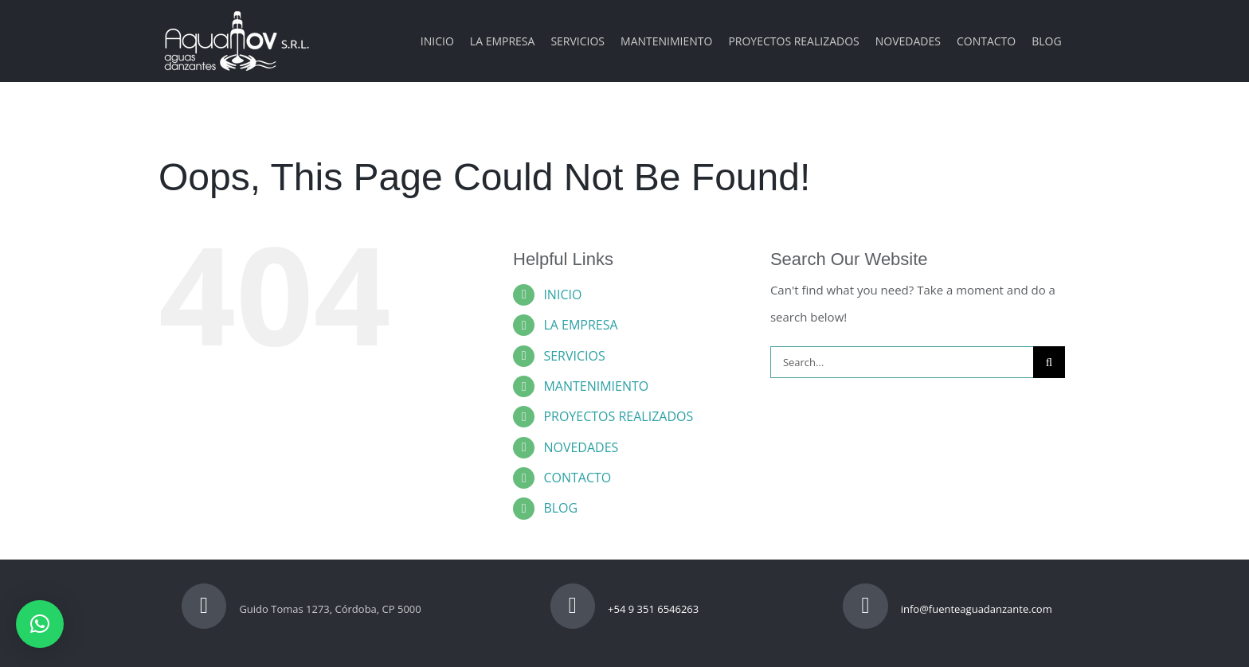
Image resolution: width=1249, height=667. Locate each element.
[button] (40, 624)
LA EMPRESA (580, 325)
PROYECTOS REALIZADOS (618, 416)
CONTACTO (577, 477)
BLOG (560, 508)
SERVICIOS (574, 356)
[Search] (1049, 362)
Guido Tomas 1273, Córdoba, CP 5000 (301, 609)
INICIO (562, 294)
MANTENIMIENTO (595, 386)
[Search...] (901, 362)
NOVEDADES (580, 447)
